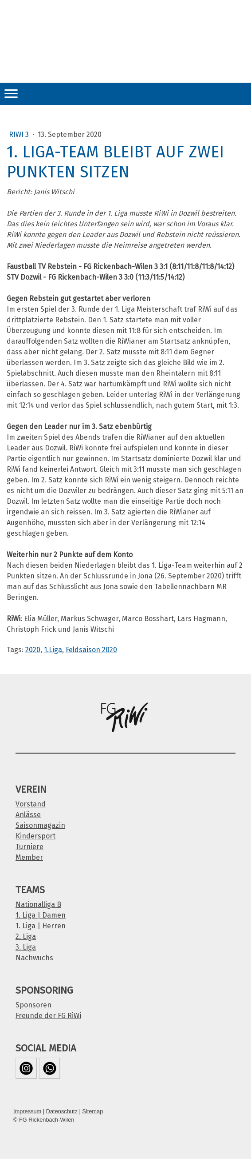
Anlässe (28, 814)
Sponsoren (33, 1005)
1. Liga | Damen (41, 915)
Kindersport (35, 836)
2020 (32, 650)
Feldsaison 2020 (91, 650)
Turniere (29, 846)
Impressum (27, 1111)
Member (29, 857)
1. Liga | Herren (41, 926)
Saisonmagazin (40, 825)
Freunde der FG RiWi (48, 1015)
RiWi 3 (20, 134)
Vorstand (31, 804)
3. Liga (26, 947)
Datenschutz (62, 1111)
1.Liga (53, 650)
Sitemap (92, 1111)
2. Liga (26, 936)
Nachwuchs (34, 958)
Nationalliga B (38, 904)
